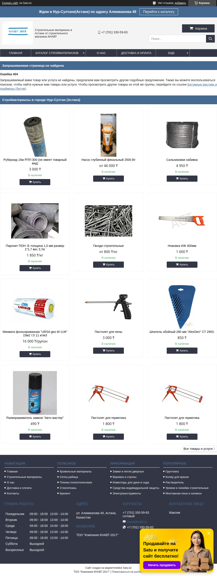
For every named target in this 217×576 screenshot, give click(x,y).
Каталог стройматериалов (57, 53)
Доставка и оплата (136, 53)
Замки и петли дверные (128, 471)
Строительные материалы (24, 477)
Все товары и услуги (198, 448)
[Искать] (210, 39)
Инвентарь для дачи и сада (131, 482)
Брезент (65, 493)
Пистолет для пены (108, 332)
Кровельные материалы (76, 471)
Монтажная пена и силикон (184, 493)
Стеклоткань (68, 488)
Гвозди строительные (108, 246)
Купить (37, 182)
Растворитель (175, 482)
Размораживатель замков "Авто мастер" (35, 418)
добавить (180, 3)
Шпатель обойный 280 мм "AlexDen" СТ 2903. (182, 332)
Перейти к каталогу (158, 12)
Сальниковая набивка (182, 159)
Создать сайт (10, 3)
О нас (101, 53)
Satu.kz (127, 567)
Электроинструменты (127, 493)
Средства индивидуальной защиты (136, 488)
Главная (15, 53)
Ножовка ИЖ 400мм (182, 246)
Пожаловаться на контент (127, 571)
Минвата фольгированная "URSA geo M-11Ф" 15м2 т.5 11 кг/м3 (35, 333)
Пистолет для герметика (108, 418)
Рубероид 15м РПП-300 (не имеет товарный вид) (35, 161)
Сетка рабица (69, 477)
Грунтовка (172, 471)
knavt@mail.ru (137, 522)
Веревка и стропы (124, 477)
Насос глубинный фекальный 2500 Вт (108, 159)
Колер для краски (177, 477)
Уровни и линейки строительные (187, 488)
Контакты (13, 493)
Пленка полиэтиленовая (76, 482)
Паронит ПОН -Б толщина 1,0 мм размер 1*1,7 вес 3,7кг (35, 247)
